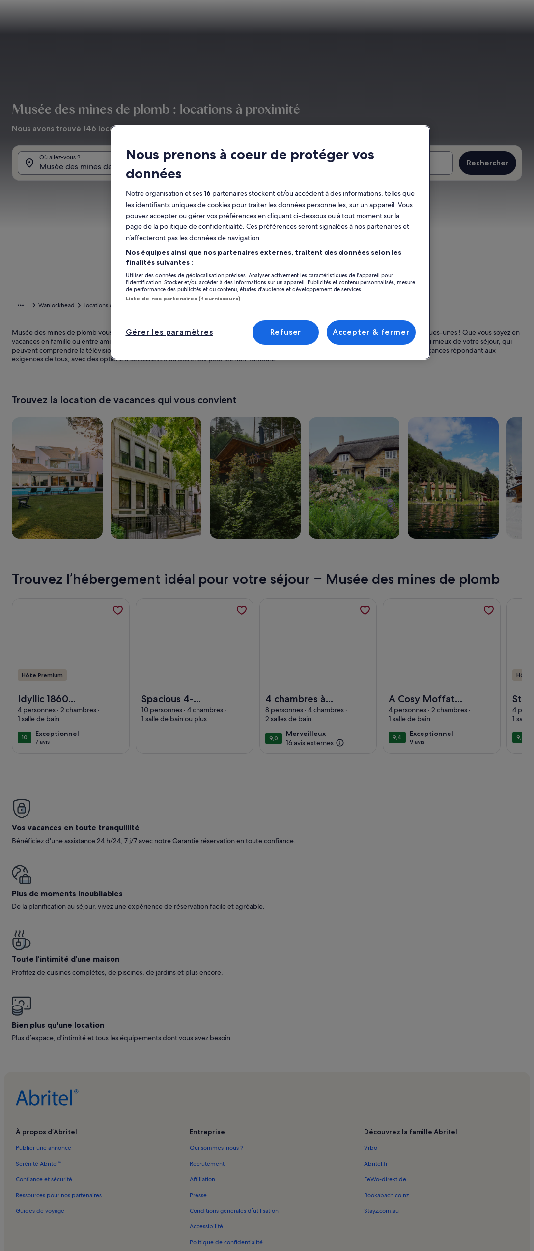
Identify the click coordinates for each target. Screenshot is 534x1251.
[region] (270, 242)
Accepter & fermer (371, 332)
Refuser (286, 332)
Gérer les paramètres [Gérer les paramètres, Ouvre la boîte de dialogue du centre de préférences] (169, 332)
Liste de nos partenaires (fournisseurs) (183, 298)
